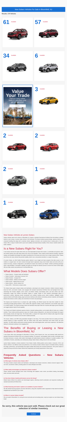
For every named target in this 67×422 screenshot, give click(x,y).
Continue (33, 414)
